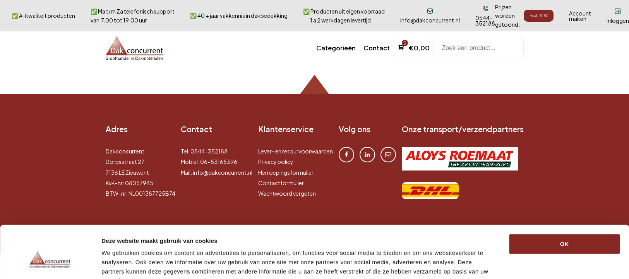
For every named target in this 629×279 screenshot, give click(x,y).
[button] (336, 48)
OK (564, 205)
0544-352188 (209, 151)
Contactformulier (281, 182)
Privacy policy (275, 161)
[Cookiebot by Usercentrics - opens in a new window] (50, 264)
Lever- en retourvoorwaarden (295, 151)
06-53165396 (218, 161)
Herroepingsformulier (286, 172)
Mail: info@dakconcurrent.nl (216, 172)
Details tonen (119, 263)
